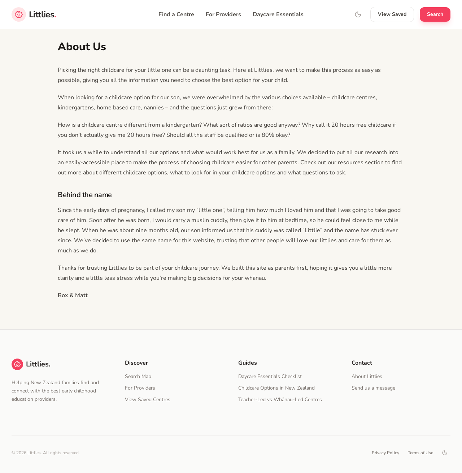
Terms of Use (420, 453)
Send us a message (373, 388)
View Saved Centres (147, 399)
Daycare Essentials (278, 14)
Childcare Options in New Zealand (276, 388)
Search (435, 14)
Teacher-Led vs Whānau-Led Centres (280, 399)
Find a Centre (176, 14)
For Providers (223, 14)
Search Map (138, 376)
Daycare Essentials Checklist (270, 376)
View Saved (392, 14)
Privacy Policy (385, 453)
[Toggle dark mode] (444, 453)
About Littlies (367, 376)
